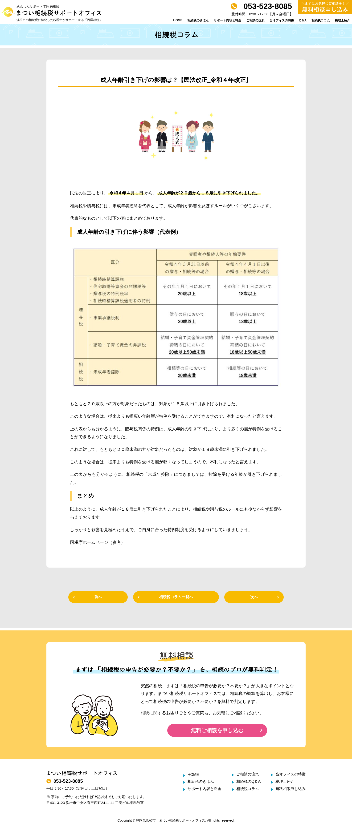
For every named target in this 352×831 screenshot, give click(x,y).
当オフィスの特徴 (282, 20)
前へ (98, 597)
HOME (177, 20)
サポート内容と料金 (227, 20)
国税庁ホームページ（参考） (97, 542)
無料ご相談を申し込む (217, 730)
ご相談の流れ (255, 20)
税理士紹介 (342, 20)
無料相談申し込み (290, 789)
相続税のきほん (198, 20)
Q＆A (303, 20)
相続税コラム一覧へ (176, 597)
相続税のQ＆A (248, 781)
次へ (254, 597)
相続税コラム (320, 20)
